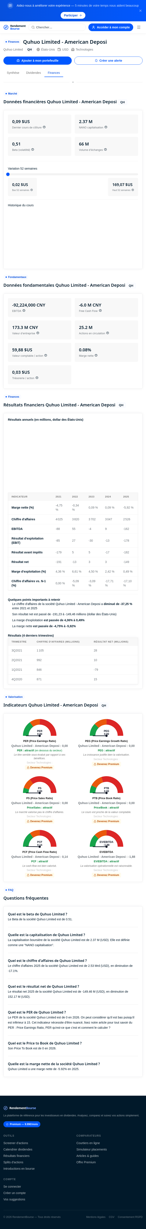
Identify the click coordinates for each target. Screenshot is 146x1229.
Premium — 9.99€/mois (22, 1124)
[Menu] (139, 27)
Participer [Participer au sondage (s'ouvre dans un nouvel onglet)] (73, 15)
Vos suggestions (14, 1199)
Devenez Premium (39, 767)
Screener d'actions (15, 1143)
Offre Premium (86, 1162)
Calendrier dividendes (17, 1149)
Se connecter (12, 1186)
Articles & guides (87, 1156)
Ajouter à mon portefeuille (37, 60)
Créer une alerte (108, 60)
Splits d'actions (13, 1162)
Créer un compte (14, 1193)
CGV (111, 1217)
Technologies (82, 49)
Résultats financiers (16, 1156)
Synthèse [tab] (13, 72)
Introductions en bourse (19, 1168)
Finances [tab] (54, 72)
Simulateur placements (91, 1149)
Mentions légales (95, 1217)
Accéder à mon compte (111, 27)
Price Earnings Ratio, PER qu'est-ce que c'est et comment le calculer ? (63, 1027)
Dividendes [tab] (33, 72)
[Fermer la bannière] (140, 11)
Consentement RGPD (130, 1217)
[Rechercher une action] (57, 27)
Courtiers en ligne (88, 1143)
